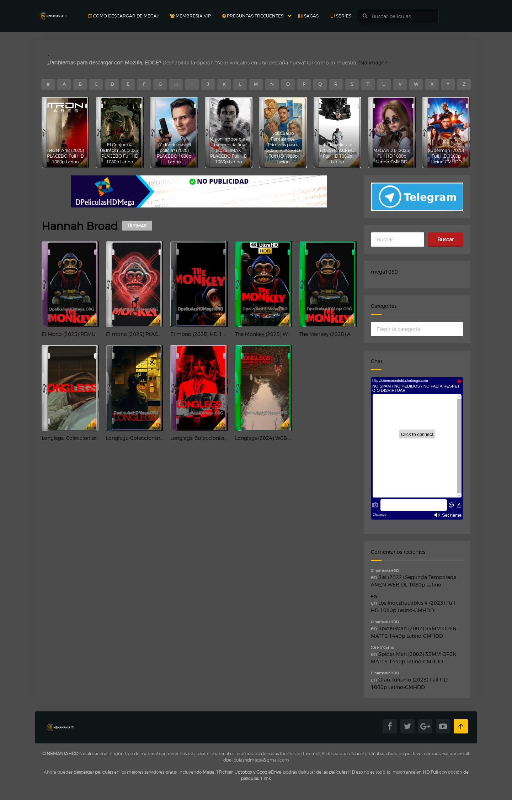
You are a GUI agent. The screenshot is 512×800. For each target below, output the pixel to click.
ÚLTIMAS (137, 225)
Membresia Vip (190, 16)
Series (340, 16)
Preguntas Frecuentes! (253, 16)
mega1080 (384, 272)
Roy (374, 596)
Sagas (308, 16)
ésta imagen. (373, 62)
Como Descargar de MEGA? (123, 16)
